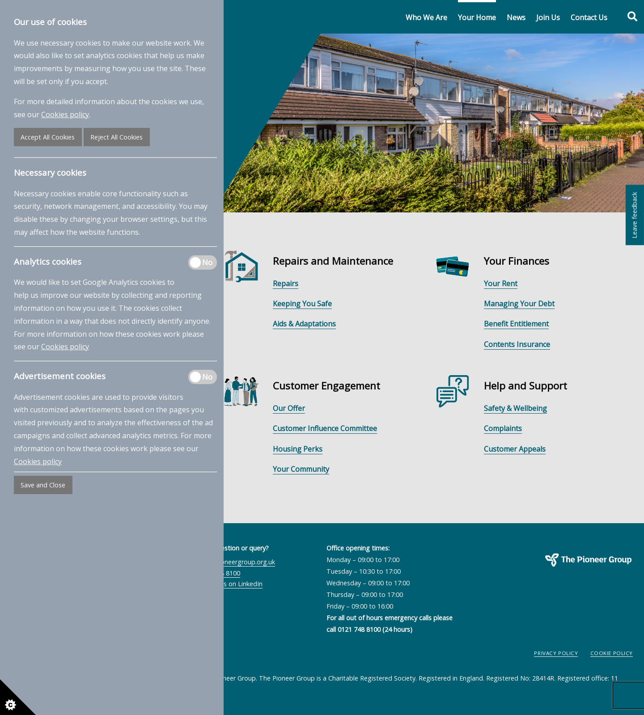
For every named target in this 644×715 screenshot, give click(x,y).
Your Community (301, 469)
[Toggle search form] (627, 17)
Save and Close (43, 485)
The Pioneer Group (558, 571)
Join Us (548, 17)
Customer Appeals (515, 449)
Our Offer (289, 408)
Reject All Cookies (116, 137)
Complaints (503, 428)
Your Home (477, 17)
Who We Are (426, 17)
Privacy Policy (556, 653)
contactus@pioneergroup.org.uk (227, 562)
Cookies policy (65, 114)
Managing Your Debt (519, 304)
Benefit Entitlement (516, 324)
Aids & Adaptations (304, 324)
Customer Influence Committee (325, 428)
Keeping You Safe (302, 304)
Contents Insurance (517, 344)
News (516, 17)
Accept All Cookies (48, 137)
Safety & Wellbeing (515, 408)
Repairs (285, 283)
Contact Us (589, 17)
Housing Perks (297, 449)
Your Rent (500, 283)
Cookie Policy (611, 653)
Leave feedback (634, 215)
